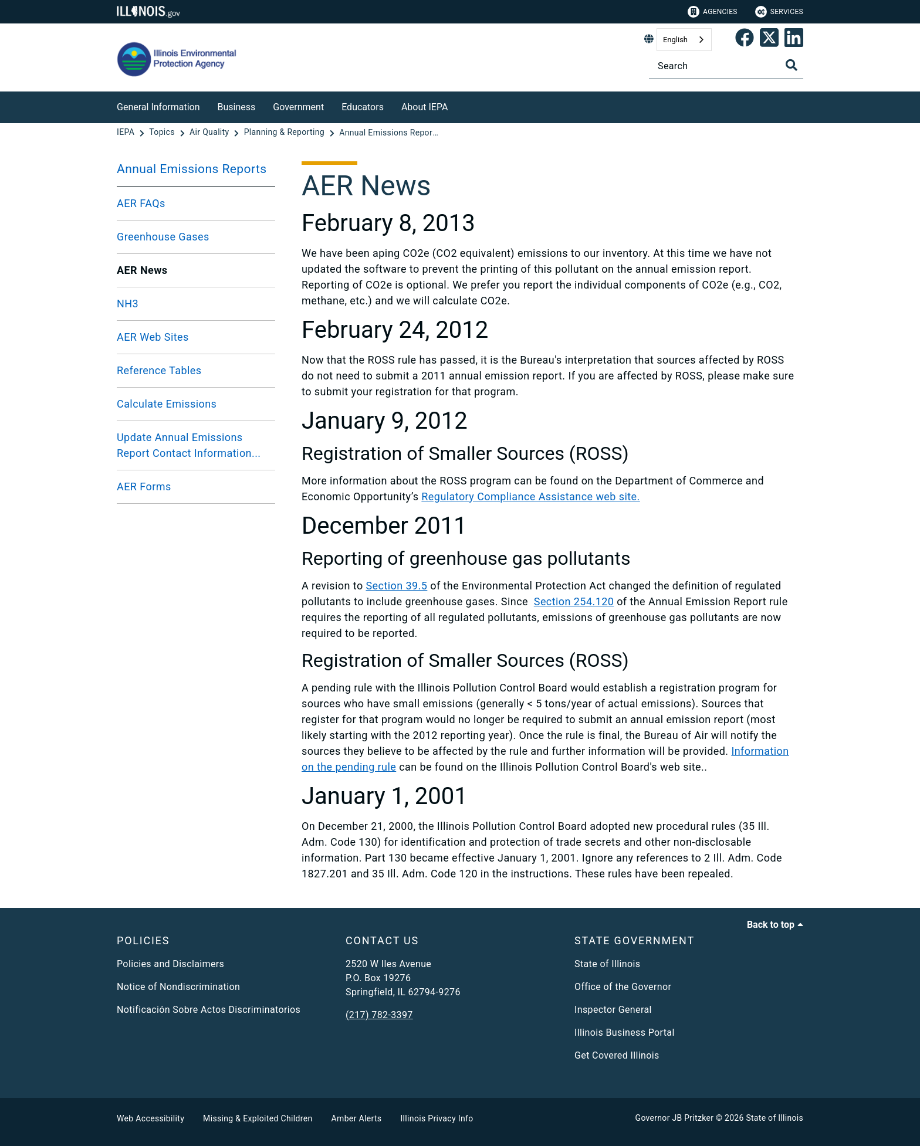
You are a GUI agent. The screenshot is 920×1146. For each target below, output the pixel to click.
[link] (744, 40)
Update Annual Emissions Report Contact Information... (189, 445)
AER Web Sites (153, 337)
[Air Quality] (210, 132)
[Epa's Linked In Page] (793, 40)
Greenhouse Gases (163, 236)
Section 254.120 (574, 601)
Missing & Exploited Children (257, 1118)
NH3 (127, 303)
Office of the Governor (622, 986)
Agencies (713, 12)
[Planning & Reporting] (285, 132)
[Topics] (163, 132)
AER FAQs (141, 203)
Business (237, 107)
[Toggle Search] (791, 65)
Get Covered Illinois (616, 1055)
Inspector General (613, 1009)
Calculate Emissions (167, 404)
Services (779, 12)
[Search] (726, 66)
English (675, 39)
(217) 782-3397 (379, 1014)
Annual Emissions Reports (192, 169)
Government (298, 107)
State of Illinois (607, 963)
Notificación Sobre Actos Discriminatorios (208, 1009)
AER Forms (144, 486)
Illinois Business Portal (624, 1032)
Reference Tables (159, 370)
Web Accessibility (150, 1118)
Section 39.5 (396, 585)
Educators (362, 107)
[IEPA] (127, 132)
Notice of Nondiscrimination (178, 986)
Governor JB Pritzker (674, 1118)
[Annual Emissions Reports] (389, 132)
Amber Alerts (357, 1118)
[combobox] (684, 39)
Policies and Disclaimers (170, 963)
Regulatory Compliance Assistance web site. (530, 496)
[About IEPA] (456, 105)
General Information (158, 107)
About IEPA (424, 107)
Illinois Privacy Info (436, 1118)
